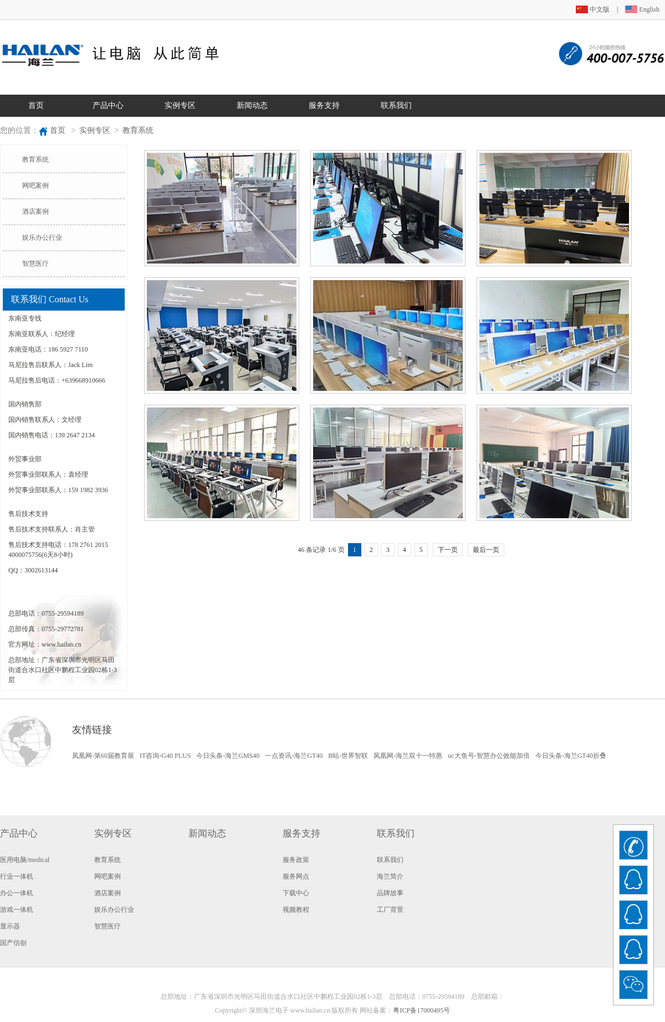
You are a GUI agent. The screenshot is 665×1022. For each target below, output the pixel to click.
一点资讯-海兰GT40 (294, 756)
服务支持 (324, 105)
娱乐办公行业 (42, 237)
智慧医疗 (35, 263)
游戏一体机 (16, 909)
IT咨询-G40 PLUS (165, 756)
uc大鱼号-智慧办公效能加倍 (488, 756)
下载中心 (296, 893)
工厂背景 (390, 909)
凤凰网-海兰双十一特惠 (408, 756)
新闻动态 (252, 105)
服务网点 (296, 876)
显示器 (10, 926)
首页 (36, 105)
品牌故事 (390, 893)
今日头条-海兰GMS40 (227, 756)
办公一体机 (16, 893)
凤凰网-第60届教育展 (103, 756)
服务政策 (296, 860)
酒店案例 (35, 211)
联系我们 (396, 105)
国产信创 (13, 943)
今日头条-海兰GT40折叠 (570, 756)
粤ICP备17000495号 (421, 1010)
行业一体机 (16, 876)
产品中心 (108, 105)
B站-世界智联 (348, 756)
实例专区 (180, 105)
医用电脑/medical (24, 860)
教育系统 (138, 130)
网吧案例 (35, 185)
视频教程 (296, 909)
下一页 (448, 550)
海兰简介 (390, 876)
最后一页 (486, 550)
